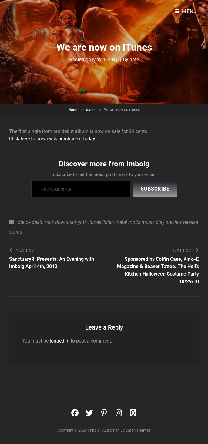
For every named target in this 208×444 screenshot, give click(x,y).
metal (121, 222)
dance (91, 110)
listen (108, 222)
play (160, 222)
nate (134, 59)
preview (174, 222)
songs (15, 232)
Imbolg (93, 430)
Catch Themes (138, 430)
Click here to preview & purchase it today (52, 138)
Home (73, 110)
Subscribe (155, 189)
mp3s (134, 222)
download (65, 222)
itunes (94, 222)
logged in (59, 341)
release (190, 222)
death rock (43, 222)
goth (82, 222)
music (148, 222)
